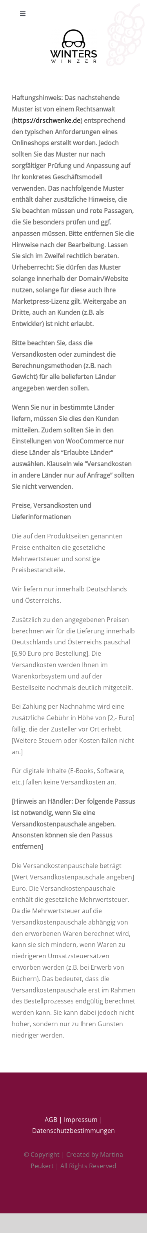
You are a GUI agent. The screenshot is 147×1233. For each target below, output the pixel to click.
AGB (51, 1119)
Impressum (81, 1119)
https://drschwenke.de (47, 120)
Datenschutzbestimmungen (73, 1130)
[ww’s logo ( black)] (73, 32)
